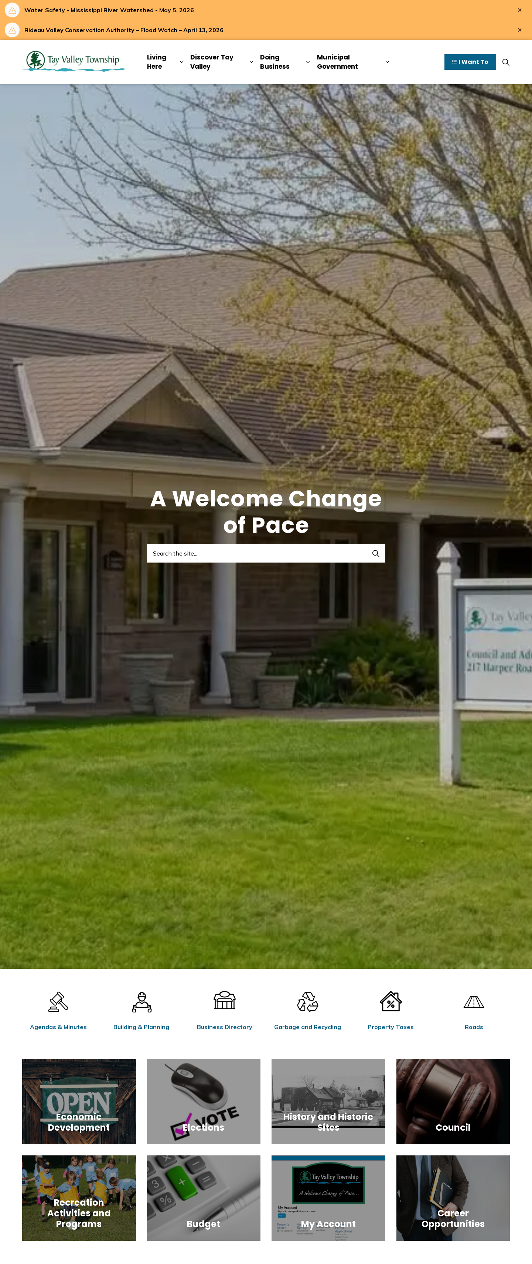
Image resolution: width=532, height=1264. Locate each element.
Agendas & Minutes (58, 1027)
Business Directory (224, 1027)
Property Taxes (391, 1027)
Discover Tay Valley (211, 62)
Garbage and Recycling (307, 1027)
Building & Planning (141, 1027)
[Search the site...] (266, 553)
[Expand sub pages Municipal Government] (387, 62)
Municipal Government (337, 62)
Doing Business (275, 62)
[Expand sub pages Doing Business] (308, 62)
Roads (474, 1027)
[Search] (376, 553)
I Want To (470, 62)
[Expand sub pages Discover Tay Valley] (251, 62)
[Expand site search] (506, 62)
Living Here (156, 62)
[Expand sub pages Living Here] (181, 62)
